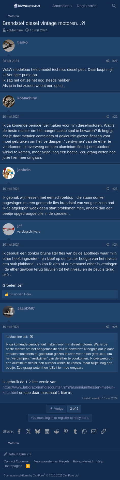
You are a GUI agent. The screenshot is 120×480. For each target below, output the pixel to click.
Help (99, 461)
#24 (114, 244)
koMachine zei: (17, 337)
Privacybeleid (83, 461)
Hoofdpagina (13, 466)
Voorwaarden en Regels (51, 461)
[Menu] (7, 6)
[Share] (107, 61)
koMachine (15, 30)
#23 (114, 189)
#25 (114, 327)
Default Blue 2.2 (17, 454)
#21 (114, 61)
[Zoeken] (114, 5)
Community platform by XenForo (41, 475)
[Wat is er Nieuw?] (104, 5)
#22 (114, 116)
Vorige (56, 408)
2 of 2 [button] (74, 408)
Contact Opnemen (17, 461)
